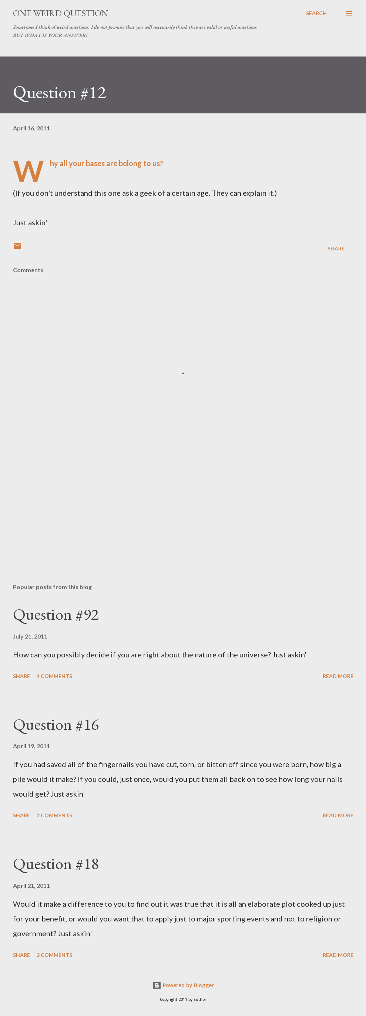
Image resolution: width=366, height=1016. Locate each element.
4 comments (54, 676)
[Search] (316, 13)
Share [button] (336, 248)
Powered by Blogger (183, 985)
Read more (338, 676)
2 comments (54, 815)
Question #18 (56, 863)
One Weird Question (60, 13)
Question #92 (56, 614)
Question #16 (56, 724)
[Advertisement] (183, 519)
